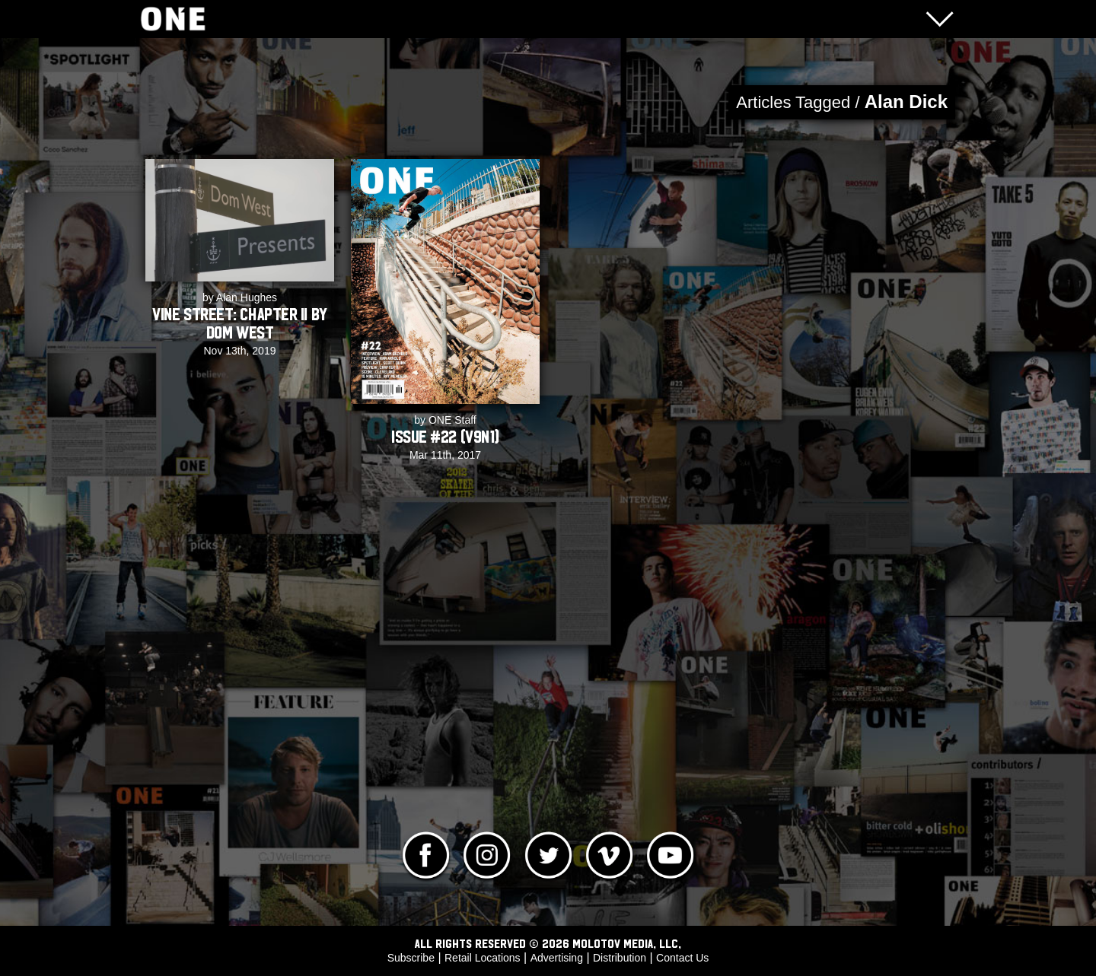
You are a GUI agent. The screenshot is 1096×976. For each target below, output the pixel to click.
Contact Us (682, 958)
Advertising (556, 958)
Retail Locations (482, 958)
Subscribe (411, 958)
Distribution (619, 958)
